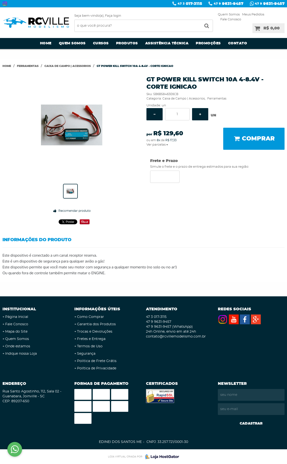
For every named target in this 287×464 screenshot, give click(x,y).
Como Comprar (90, 317)
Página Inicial (16, 317)
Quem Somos (229, 14)
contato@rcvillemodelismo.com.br (176, 336)
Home (46, 43)
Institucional (19, 309)
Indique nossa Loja (21, 353)
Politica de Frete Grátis (97, 361)
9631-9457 (228, 4)
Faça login (113, 15)
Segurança (86, 353)
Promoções (208, 43)
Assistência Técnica (167, 43)
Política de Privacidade (96, 368)
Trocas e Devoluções (94, 331)
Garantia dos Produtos (96, 324)
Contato (237, 43)
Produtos (127, 43)
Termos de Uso (90, 346)
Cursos (101, 43)
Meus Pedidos (253, 14)
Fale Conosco (230, 19)
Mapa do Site (16, 331)
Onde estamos (17, 346)
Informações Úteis (97, 309)
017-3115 (190, 4)
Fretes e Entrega (91, 339)
